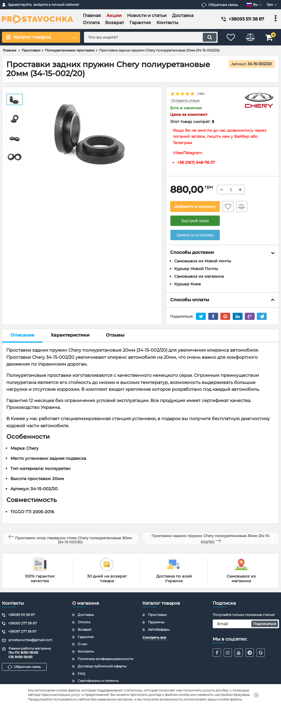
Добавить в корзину (195, 206)
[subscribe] (246, 623)
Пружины (156, 622)
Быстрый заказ (195, 221)
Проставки (157, 615)
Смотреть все (154, 637)
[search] (151, 37)
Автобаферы (158, 629)
